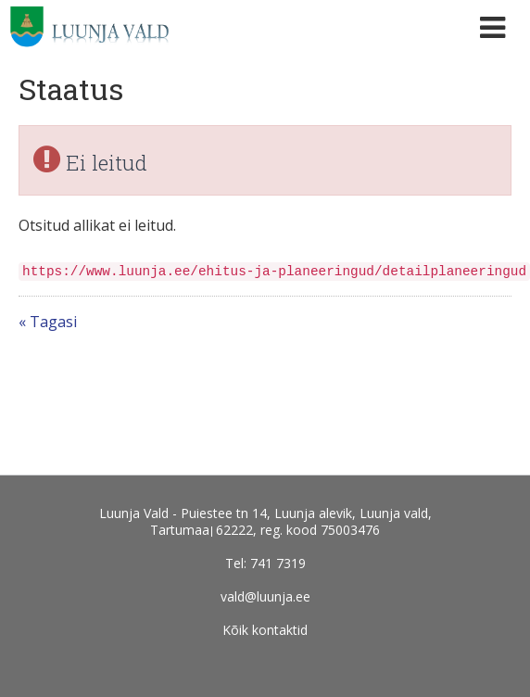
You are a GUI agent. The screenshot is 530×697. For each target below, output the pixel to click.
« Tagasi (48, 321)
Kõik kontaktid (265, 630)
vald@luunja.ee (265, 596)
